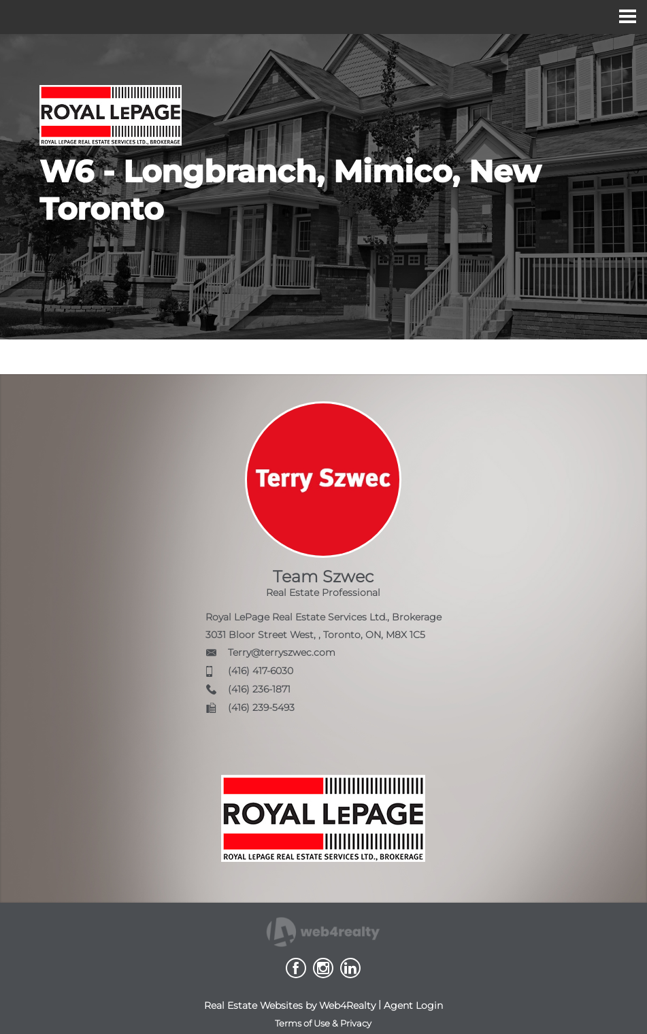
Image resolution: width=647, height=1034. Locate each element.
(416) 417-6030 (260, 671)
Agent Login (413, 1005)
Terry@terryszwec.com (281, 652)
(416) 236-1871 (259, 689)
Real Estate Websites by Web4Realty (290, 1005)
